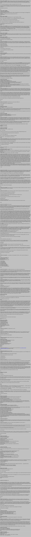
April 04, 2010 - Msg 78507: (3, 328)
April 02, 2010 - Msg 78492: (3, 199)
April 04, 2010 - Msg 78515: (3, 359)
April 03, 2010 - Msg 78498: (3, 245)
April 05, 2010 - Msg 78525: (3, 438)
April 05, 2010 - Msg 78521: (3, 418)
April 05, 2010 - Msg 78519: (3, 404)
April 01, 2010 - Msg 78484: (3, 128)
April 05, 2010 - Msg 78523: (3, 422)
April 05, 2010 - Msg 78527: (3, 459)
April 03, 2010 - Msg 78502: (3, 279)
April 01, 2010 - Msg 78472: (3, 46)
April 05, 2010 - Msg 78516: (3, 372)
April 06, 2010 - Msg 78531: (3, 482)
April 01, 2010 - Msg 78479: (3, 106)
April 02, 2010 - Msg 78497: (3, 244)
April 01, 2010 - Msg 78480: (3, 113)
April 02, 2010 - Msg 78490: (3, 187)
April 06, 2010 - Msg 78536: (3, 527)
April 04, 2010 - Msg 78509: (3, 333)
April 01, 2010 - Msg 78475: (3, 62)
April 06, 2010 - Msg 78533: (3, 510)
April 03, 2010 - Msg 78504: (3, 294)
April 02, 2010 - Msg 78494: (3, 205)
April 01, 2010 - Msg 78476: (3, 79)
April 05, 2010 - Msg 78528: (3, 463)
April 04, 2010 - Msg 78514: (3, 353)
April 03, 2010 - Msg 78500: (3, 257)
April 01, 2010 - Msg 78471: (3, 44)
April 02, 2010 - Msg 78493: (3, 204)
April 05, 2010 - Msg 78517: (3, 385)
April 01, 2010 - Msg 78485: (3, 138)
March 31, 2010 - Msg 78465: (3, 16)
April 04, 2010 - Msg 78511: (3, 339)
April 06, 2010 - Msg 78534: (3, 516)
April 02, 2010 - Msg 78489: (3, 170)
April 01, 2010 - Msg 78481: (3, 117)
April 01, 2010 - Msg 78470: (3, 41)
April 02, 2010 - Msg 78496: (3, 230)
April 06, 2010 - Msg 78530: (3, 480)
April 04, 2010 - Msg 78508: (3, 331)
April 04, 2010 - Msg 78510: (3, 337)
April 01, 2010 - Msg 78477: (3, 88)
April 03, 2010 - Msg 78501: (3, 269)
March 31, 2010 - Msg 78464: (3, 10)
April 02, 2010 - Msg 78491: (3, 190)
